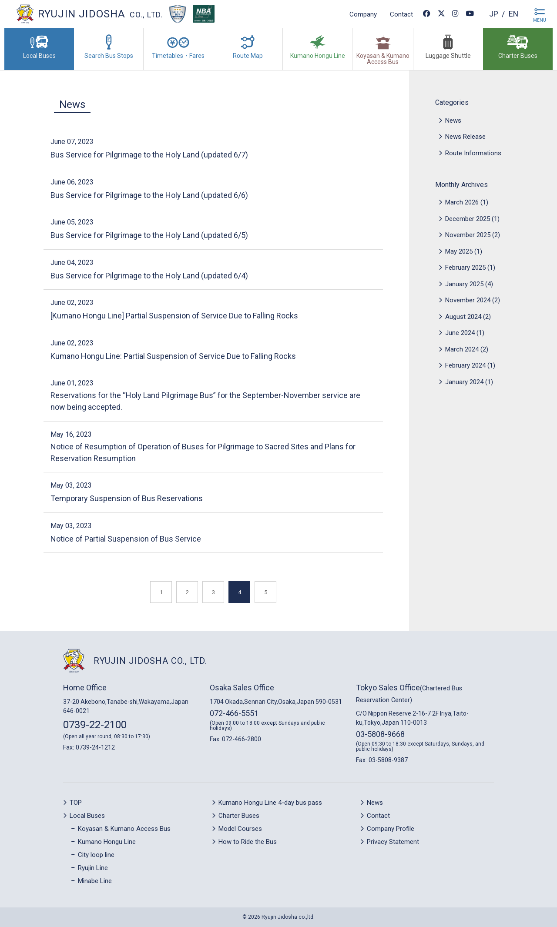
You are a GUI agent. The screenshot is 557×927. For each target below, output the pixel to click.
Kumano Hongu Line (107, 842)
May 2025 (459, 251)
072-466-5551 (234, 713)
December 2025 (467, 219)
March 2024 (462, 349)
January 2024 (464, 382)
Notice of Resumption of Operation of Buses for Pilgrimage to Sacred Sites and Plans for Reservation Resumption (203, 452)
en (513, 13)
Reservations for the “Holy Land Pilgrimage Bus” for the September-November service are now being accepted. (205, 401)
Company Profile (390, 829)
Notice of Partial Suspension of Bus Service (125, 538)
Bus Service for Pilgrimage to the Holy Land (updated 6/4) (149, 275)
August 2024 (463, 317)
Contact (401, 14)
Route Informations (473, 153)
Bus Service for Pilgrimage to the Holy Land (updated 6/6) (149, 195)
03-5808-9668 (380, 734)
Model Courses (240, 829)
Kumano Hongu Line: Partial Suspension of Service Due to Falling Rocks (173, 356)
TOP (76, 803)
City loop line (96, 855)
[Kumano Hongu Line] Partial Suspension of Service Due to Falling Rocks (174, 315)
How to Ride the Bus (247, 842)
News (72, 104)
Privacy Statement (393, 842)
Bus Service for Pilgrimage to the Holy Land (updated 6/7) (149, 154)
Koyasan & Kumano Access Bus (124, 829)
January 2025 (464, 284)
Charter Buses (238, 816)
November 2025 (467, 235)
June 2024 (460, 333)
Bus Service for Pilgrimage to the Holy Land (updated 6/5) (149, 235)
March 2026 (462, 202)
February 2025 (465, 267)
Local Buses (87, 816)
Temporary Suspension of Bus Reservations (126, 498)
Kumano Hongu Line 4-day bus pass (270, 803)
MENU (539, 20)
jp (493, 13)
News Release (465, 137)
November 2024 (467, 300)
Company (362, 14)
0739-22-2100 (95, 725)
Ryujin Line (93, 868)
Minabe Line (95, 881)
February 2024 (465, 365)
